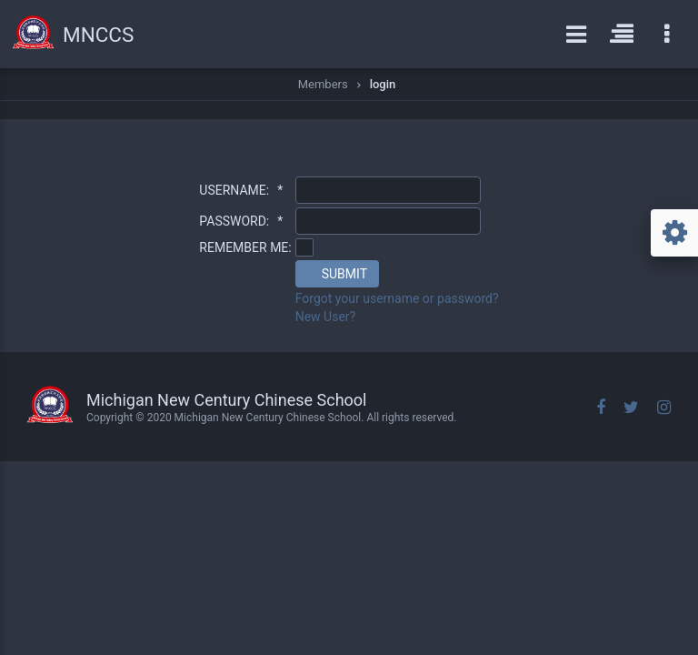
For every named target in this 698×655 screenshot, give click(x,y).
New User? (325, 316)
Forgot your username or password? (397, 298)
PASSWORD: (241, 221)
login (383, 84)
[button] (337, 273)
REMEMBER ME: (245, 247)
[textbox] (388, 190)
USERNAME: (241, 190)
